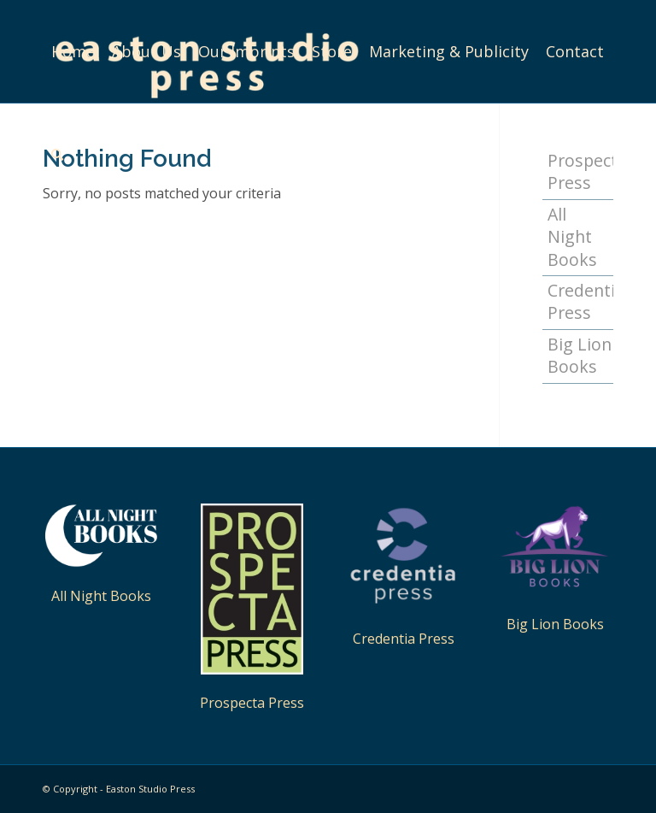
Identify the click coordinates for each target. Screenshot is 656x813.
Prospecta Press (252, 702)
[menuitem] (73, 51)
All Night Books (572, 237)
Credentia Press (580, 301)
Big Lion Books (580, 355)
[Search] (57, 154)
